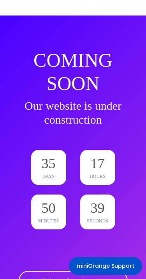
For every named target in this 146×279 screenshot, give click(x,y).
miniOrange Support (105, 266)
